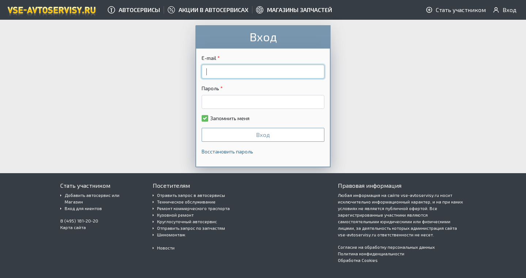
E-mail (209, 58)
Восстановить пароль (227, 151)
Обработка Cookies (358, 260)
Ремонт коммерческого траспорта (193, 208)
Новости (166, 247)
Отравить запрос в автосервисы (191, 195)
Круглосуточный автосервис (187, 221)
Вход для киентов (83, 208)
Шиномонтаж (171, 234)
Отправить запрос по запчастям (191, 228)
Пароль (210, 88)
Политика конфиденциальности (371, 253)
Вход (263, 134)
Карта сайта (73, 227)
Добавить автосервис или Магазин (92, 198)
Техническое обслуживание (186, 201)
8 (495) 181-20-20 (79, 220)
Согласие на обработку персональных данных (386, 247)
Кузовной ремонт (175, 214)
